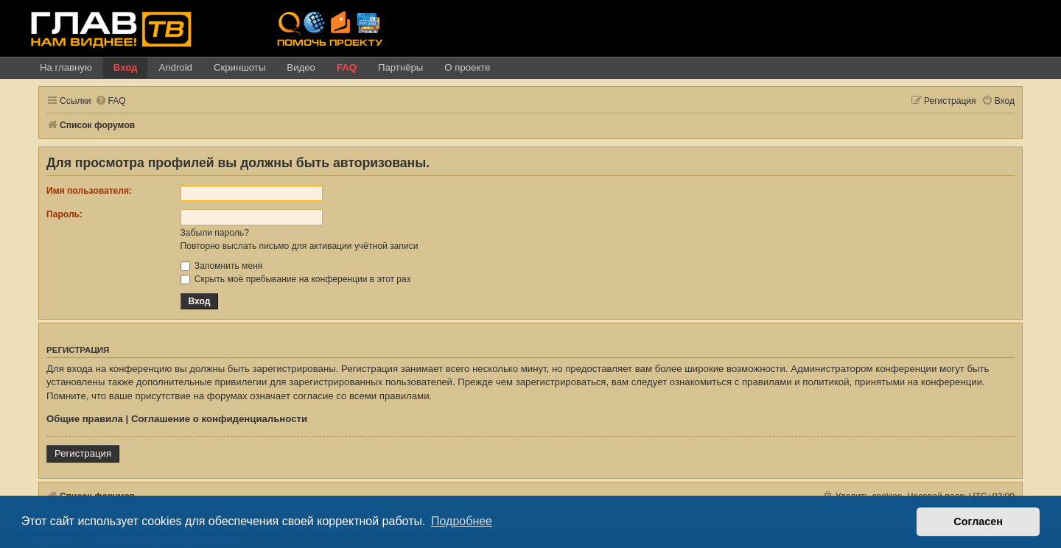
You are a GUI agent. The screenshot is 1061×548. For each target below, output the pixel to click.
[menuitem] (110, 101)
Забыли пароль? (215, 233)
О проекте (467, 67)
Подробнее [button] (461, 521)
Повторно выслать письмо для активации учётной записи (300, 246)
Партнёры (400, 67)
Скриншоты (239, 67)
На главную (66, 67)
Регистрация (83, 453)
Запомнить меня (222, 266)
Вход (125, 67)
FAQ (347, 67)
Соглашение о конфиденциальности (219, 418)
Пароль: (64, 214)
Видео (301, 67)
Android (175, 67)
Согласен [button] (978, 521)
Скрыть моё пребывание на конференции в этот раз (296, 279)
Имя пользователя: (89, 191)
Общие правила (84, 418)
